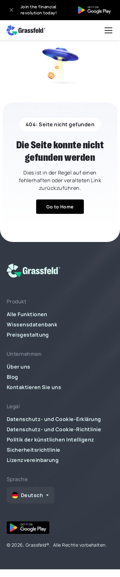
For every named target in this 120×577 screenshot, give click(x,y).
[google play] (28, 527)
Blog (12, 376)
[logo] (37, 272)
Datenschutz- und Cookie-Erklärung (54, 419)
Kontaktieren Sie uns (34, 387)
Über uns (18, 366)
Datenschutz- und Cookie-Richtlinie (54, 429)
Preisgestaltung (28, 334)
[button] (107, 30)
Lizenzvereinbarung (33, 460)
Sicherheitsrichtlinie (33, 449)
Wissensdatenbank (32, 324)
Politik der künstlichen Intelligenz (50, 439)
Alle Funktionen (27, 314)
